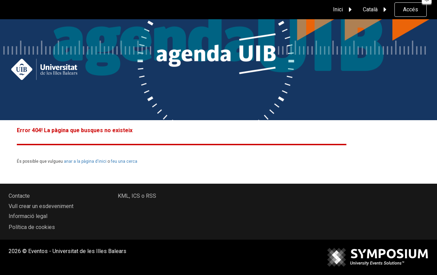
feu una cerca (124, 161)
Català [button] (376, 9)
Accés (410, 9)
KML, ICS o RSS (137, 196)
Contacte (19, 196)
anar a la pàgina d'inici (85, 161)
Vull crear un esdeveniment (41, 206)
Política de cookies (32, 227)
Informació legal (28, 216)
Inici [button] (343, 9)
